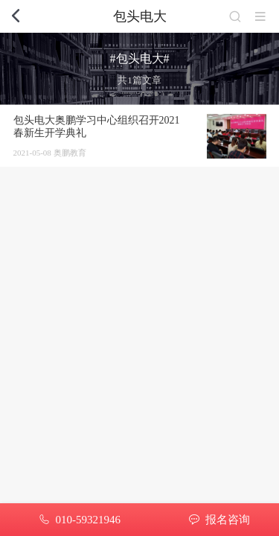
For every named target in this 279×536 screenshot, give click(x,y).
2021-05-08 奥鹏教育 (49, 152)
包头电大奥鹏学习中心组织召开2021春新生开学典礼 (96, 127)
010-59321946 (88, 520)
